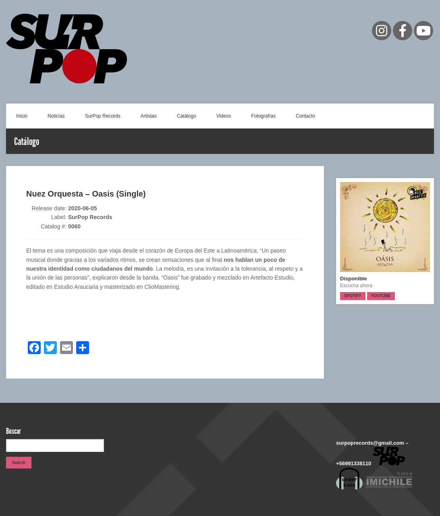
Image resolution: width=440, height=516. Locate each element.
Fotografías (263, 116)
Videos (223, 116)
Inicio (21, 116)
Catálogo (186, 116)
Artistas (149, 116)
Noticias (56, 116)
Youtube (381, 296)
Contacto (305, 116)
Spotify (352, 296)
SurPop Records (102, 116)
